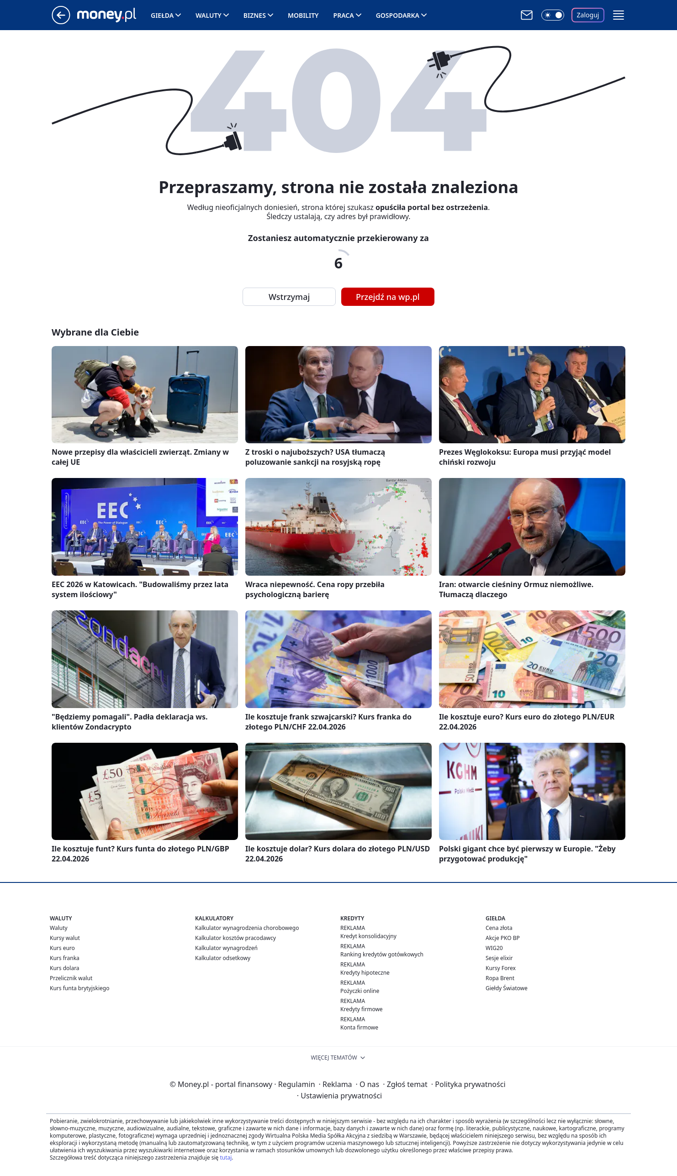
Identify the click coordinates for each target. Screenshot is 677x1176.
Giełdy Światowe (507, 988)
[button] (618, 15)
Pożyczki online (359, 991)
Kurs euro (62, 948)
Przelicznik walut (71, 978)
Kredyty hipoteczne (365, 972)
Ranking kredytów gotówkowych (381, 954)
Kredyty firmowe (361, 1009)
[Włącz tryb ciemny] (552, 15)
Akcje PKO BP (503, 938)
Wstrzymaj (289, 296)
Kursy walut (65, 938)
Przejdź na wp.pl (388, 296)
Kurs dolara (64, 968)
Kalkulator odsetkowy (222, 958)
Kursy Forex (501, 968)
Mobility (303, 15)
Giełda (162, 15)
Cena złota (499, 928)
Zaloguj (588, 14)
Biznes (254, 15)
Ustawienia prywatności (339, 1096)
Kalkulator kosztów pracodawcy (235, 938)
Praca (343, 15)
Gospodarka (397, 15)
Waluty (209, 15)
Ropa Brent (500, 978)
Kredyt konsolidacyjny (368, 936)
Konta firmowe (359, 1027)
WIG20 (494, 948)
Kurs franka (64, 958)
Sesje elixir (499, 958)
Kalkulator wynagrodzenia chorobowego (247, 928)
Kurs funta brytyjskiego (79, 988)
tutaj (226, 1157)
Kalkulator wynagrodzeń (226, 948)
